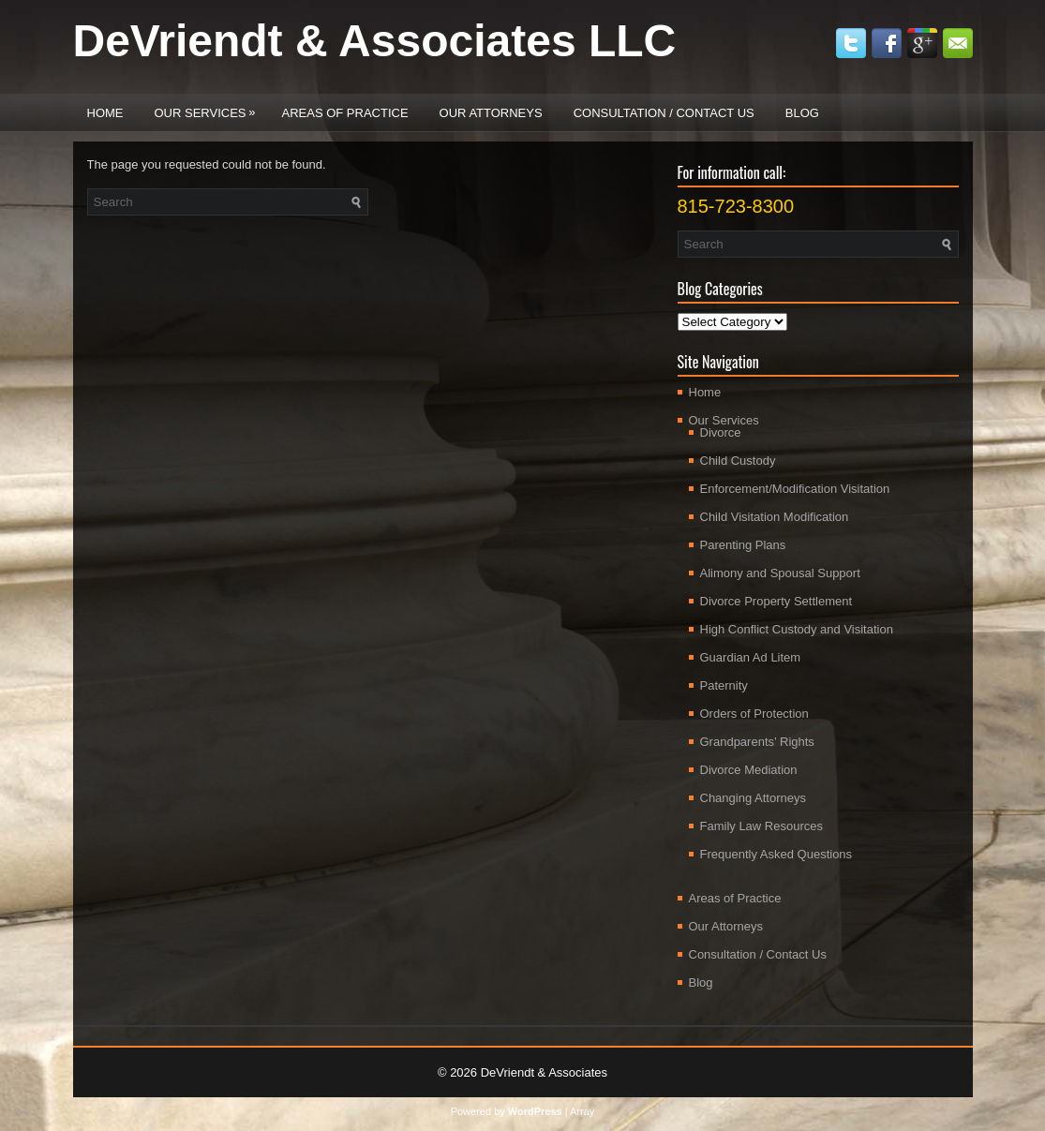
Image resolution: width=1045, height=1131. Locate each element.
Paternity (724, 685)
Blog (802, 113)
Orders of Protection (754, 714)
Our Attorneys (491, 113)
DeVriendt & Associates (544, 1072)
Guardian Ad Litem (750, 657)
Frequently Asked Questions (776, 854)
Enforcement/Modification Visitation (795, 489)
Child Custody (738, 461)
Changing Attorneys (753, 798)
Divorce (720, 432)
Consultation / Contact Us (664, 113)
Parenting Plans (743, 545)
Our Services (210, 107)
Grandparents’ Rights (757, 742)
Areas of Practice (345, 113)
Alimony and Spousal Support (780, 573)
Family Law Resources (762, 826)
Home (105, 113)
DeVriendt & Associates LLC (375, 41)
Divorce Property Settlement (776, 601)
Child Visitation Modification (774, 517)
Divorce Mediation (749, 770)
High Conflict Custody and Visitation (796, 629)
